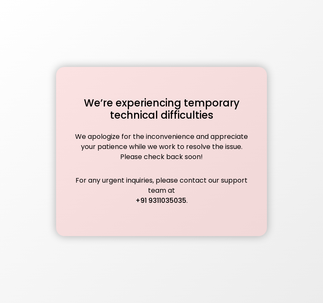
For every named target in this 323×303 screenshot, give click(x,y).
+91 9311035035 (160, 200)
